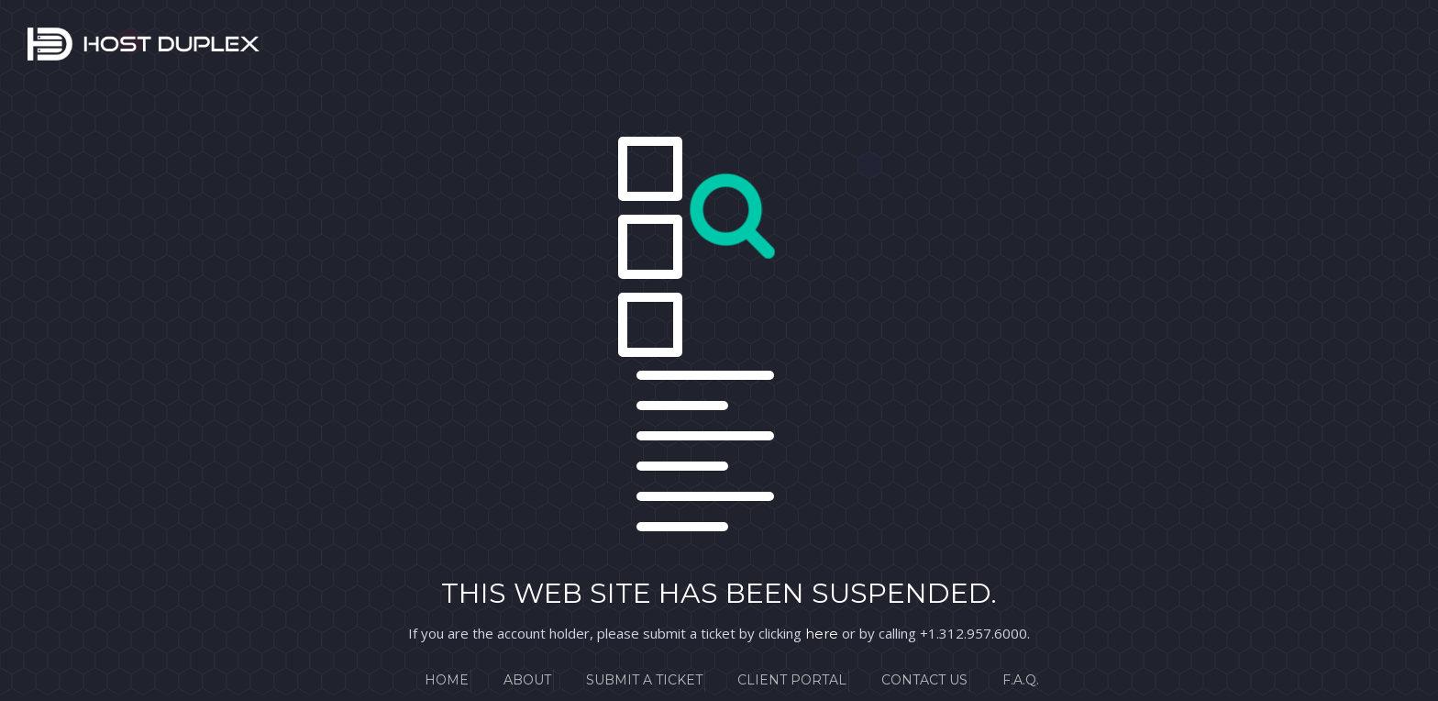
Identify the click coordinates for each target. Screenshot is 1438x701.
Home (447, 680)
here (821, 633)
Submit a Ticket (644, 680)
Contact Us (924, 680)
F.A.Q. (1020, 680)
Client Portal (791, 680)
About (527, 680)
